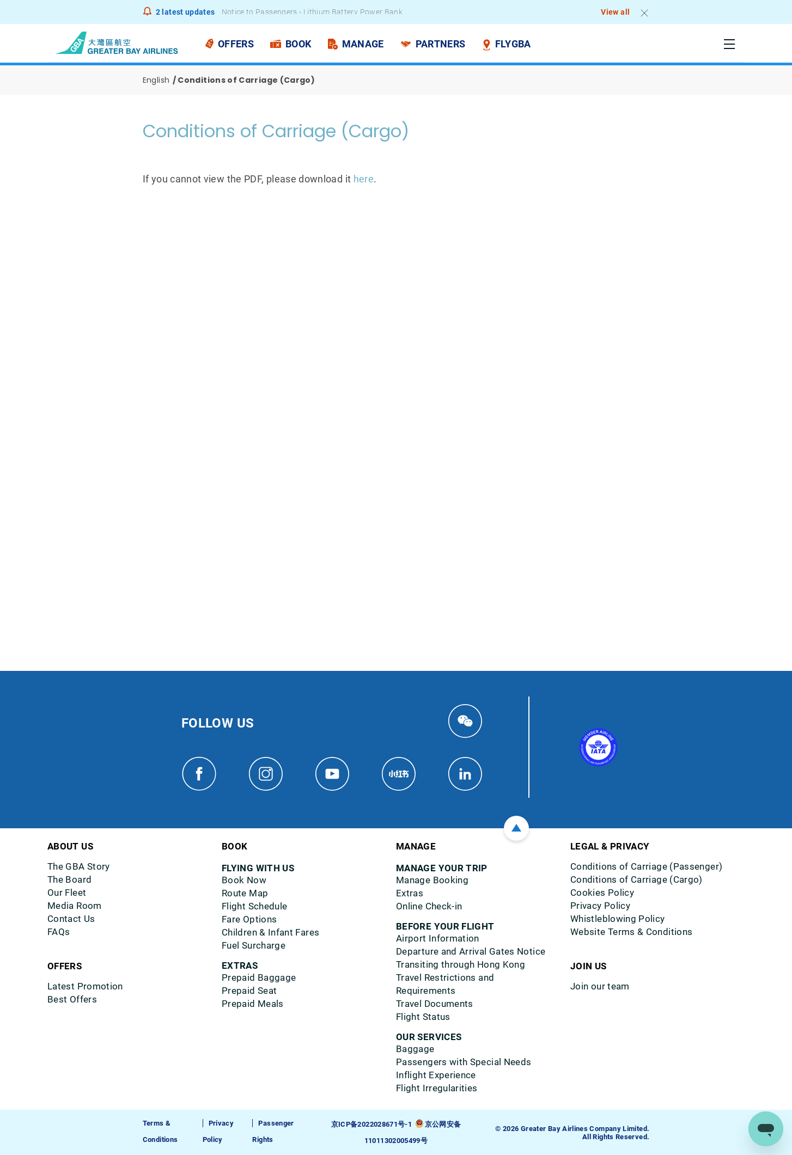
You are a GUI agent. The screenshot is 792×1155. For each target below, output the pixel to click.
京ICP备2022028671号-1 (371, 1124)
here (364, 179)
